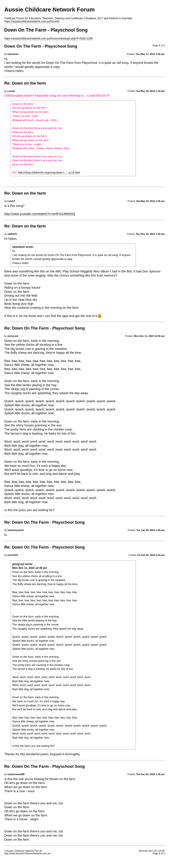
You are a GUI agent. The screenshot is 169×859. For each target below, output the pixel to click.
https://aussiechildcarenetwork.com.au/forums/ (31, 21)
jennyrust (18, 564)
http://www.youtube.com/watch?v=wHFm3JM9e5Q (39, 214)
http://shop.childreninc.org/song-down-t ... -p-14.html (49, 172)
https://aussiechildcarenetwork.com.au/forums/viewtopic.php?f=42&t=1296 (48, 38)
